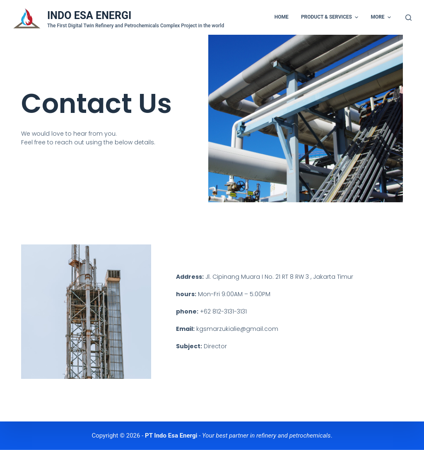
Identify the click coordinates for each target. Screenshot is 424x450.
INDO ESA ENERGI (89, 16)
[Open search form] (408, 17)
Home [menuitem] (282, 17)
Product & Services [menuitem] (331, 17)
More (382, 17)
